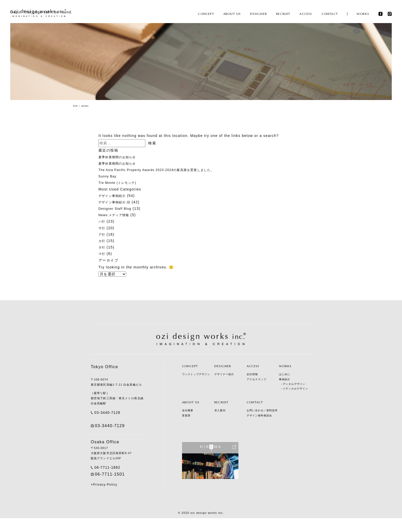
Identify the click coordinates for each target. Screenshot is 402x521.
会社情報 (252, 374)
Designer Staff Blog (117, 208)
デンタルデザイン (294, 384)
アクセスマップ (256, 379)
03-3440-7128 (110, 413)
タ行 (102, 247)
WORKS (363, 14)
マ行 (102, 254)
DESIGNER (258, 14)
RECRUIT (283, 14)
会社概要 (187, 411)
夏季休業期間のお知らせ (120, 157)
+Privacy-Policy (104, 487)
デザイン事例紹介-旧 (117, 202)
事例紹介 (284, 379)
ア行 (102, 234)
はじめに (284, 374)
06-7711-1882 (110, 469)
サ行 (102, 228)
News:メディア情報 (116, 215)
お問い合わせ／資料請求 (262, 411)
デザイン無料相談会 (259, 416)
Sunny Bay (108, 176)
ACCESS (305, 14)
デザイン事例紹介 (114, 196)
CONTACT (329, 14)
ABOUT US (232, 14)
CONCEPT (206, 14)
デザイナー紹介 (224, 374)
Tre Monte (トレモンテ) (120, 183)
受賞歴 (186, 416)
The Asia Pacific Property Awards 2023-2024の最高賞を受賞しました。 (165, 170)
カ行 (102, 241)
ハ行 (102, 221)
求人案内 (220, 411)
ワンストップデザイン (196, 374)
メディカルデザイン (295, 388)
